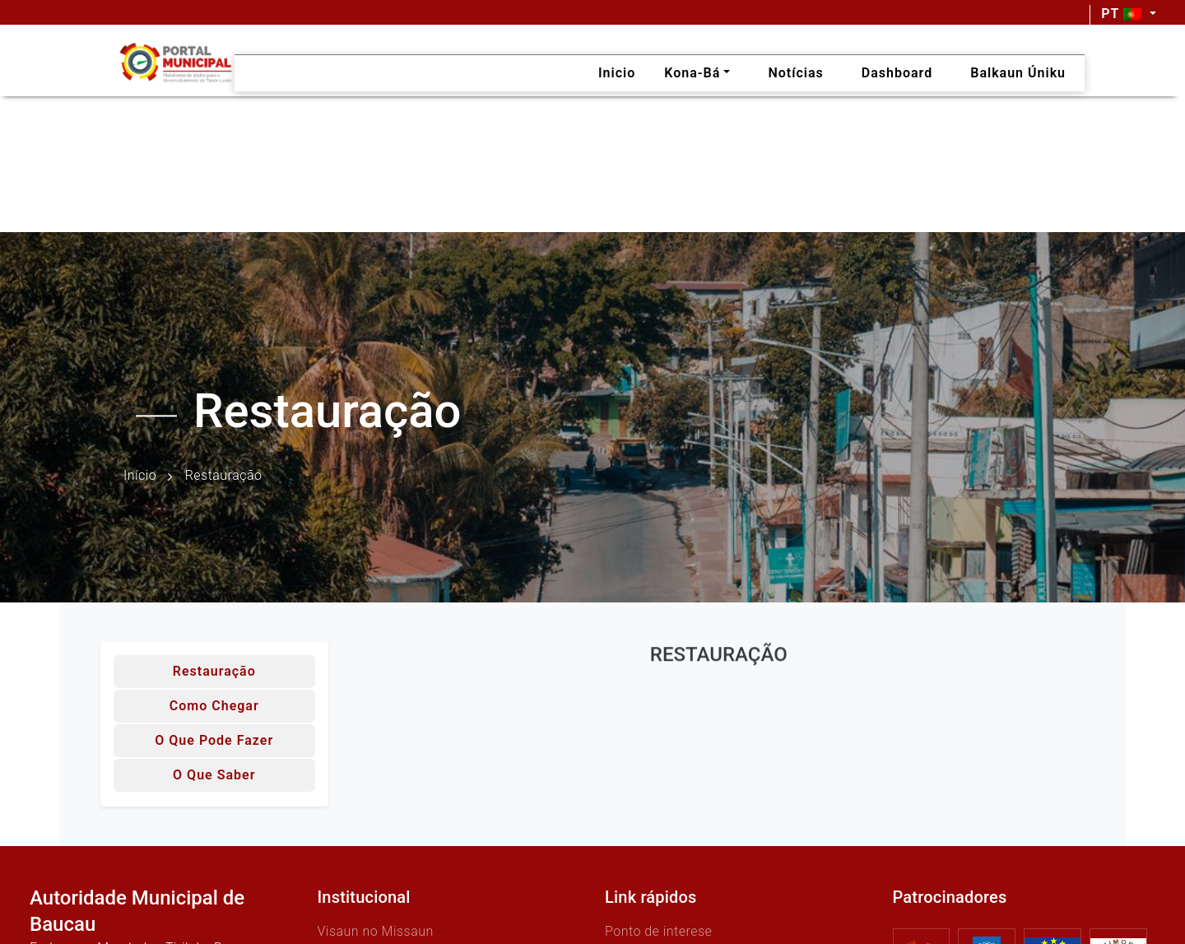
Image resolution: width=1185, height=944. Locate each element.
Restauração (214, 671)
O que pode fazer (214, 740)
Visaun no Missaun (376, 931)
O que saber (214, 775)
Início (139, 476)
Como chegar (214, 706)
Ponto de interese (658, 931)
